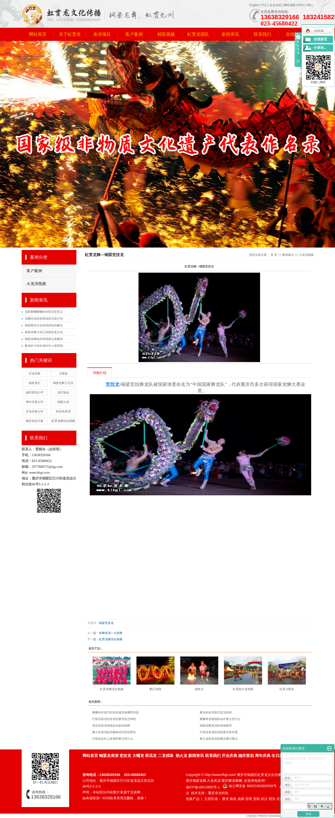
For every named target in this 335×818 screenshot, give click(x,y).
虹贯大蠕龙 (287, 689)
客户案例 (134, 34)
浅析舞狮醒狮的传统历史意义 (44, 311)
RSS (301, 5)
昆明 (248, 799)
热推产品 (192, 799)
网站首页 (37, 34)
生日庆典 (279, 756)
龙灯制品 (63, 392)
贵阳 (256, 799)
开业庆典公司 (34, 411)
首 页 (274, 255)
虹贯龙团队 (198, 34)
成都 (240, 799)
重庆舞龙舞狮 (232, 780)
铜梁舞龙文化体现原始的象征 (44, 325)
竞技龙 (125, 756)
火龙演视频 (36, 284)
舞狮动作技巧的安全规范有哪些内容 (115, 712)
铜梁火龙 (63, 402)
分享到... (320, 48)
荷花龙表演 (63, 411)
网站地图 (289, 5)
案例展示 (288, 255)
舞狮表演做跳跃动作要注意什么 (220, 719)
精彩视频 (166, 34)
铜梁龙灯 (34, 383)
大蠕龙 (63, 373)
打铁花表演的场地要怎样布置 (219, 732)
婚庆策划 (246, 756)
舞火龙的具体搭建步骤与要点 (219, 738)
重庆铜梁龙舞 (196, 780)
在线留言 (320, 39)
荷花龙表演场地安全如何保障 (111, 725)
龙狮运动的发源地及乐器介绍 (44, 318)
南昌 (233, 799)
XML (309, 5)
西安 (272, 799)
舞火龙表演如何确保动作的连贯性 (114, 732)
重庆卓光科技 (218, 793)
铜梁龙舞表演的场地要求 (216, 725)
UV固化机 (251, 816)
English (254, 5)
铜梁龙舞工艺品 (63, 383)
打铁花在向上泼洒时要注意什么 (112, 738)
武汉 (264, 799)
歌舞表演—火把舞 (110, 633)
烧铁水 (199, 689)
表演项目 (102, 34)
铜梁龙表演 (108, 756)
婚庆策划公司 (34, 392)
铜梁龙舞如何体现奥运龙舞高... (45, 339)
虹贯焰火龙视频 (243, 689)
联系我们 (262, 34)
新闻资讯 (230, 34)
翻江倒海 (155, 689)
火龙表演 (214, 780)
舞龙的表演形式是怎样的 (216, 712)
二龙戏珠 (165, 756)
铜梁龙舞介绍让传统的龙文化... (45, 332)
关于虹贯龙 (70, 34)
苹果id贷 (262, 816)
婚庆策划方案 (34, 421)
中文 (264, 5)
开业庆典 (34, 373)
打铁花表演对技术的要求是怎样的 (114, 719)
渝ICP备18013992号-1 (203, 787)
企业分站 (275, 5)
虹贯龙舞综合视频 (63, 421)
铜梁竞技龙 (106, 623)
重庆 (225, 799)
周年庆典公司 (34, 402)
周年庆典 (263, 756)
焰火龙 (181, 756)
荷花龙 (151, 756)
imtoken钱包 (275, 816)
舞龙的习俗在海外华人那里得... (45, 345)
